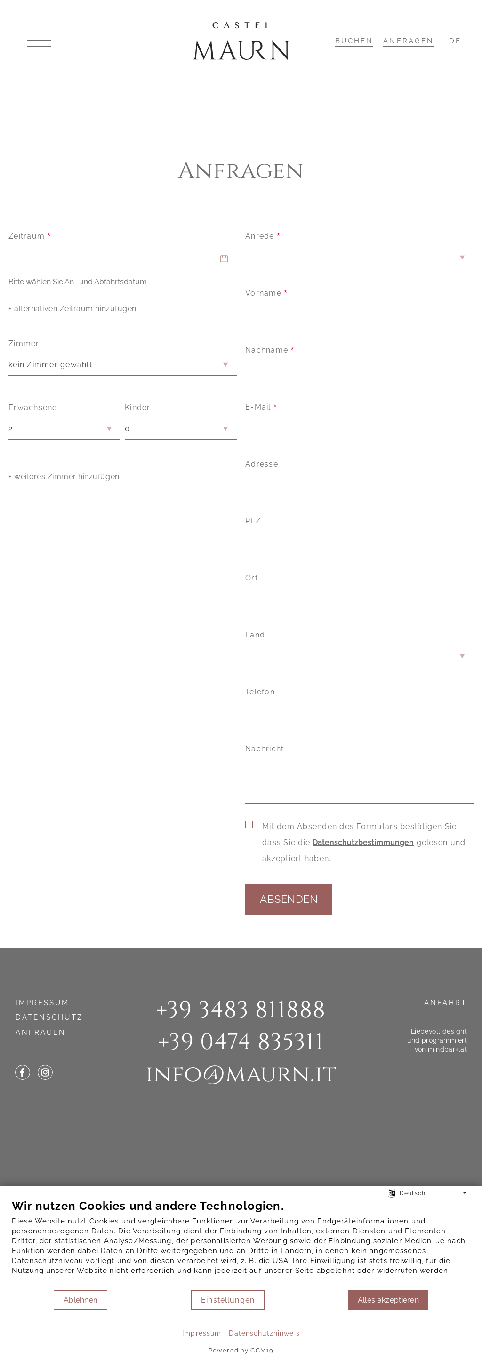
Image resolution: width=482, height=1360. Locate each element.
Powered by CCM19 (241, 1350)
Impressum (201, 1333)
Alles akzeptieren (388, 1300)
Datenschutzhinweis (264, 1333)
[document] (241, 1244)
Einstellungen (228, 1300)
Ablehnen (81, 1300)
